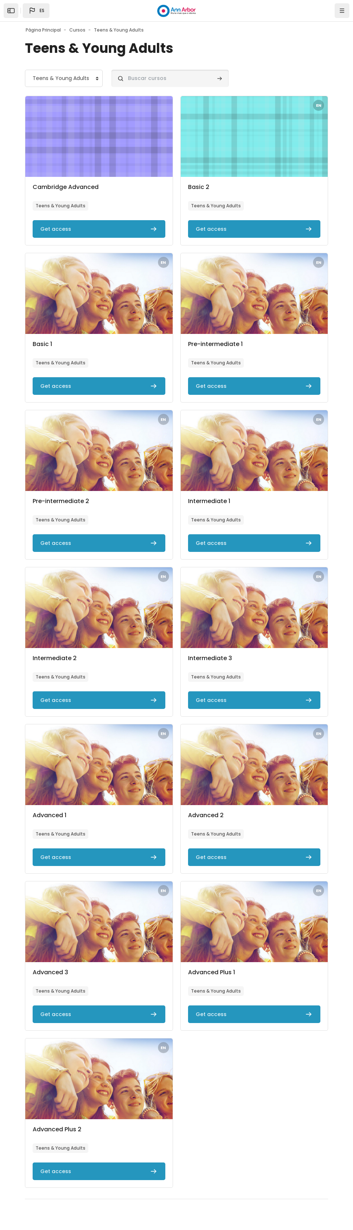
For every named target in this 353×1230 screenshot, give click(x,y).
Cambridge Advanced (66, 187)
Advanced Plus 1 (211, 972)
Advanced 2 (206, 815)
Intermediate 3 (210, 658)
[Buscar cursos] (170, 78)
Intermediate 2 (55, 658)
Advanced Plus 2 (57, 1129)
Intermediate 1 (209, 501)
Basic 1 (42, 344)
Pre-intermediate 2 (61, 501)
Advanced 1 (49, 815)
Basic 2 (198, 187)
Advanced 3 (50, 972)
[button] (36, 10)
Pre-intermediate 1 (215, 344)
